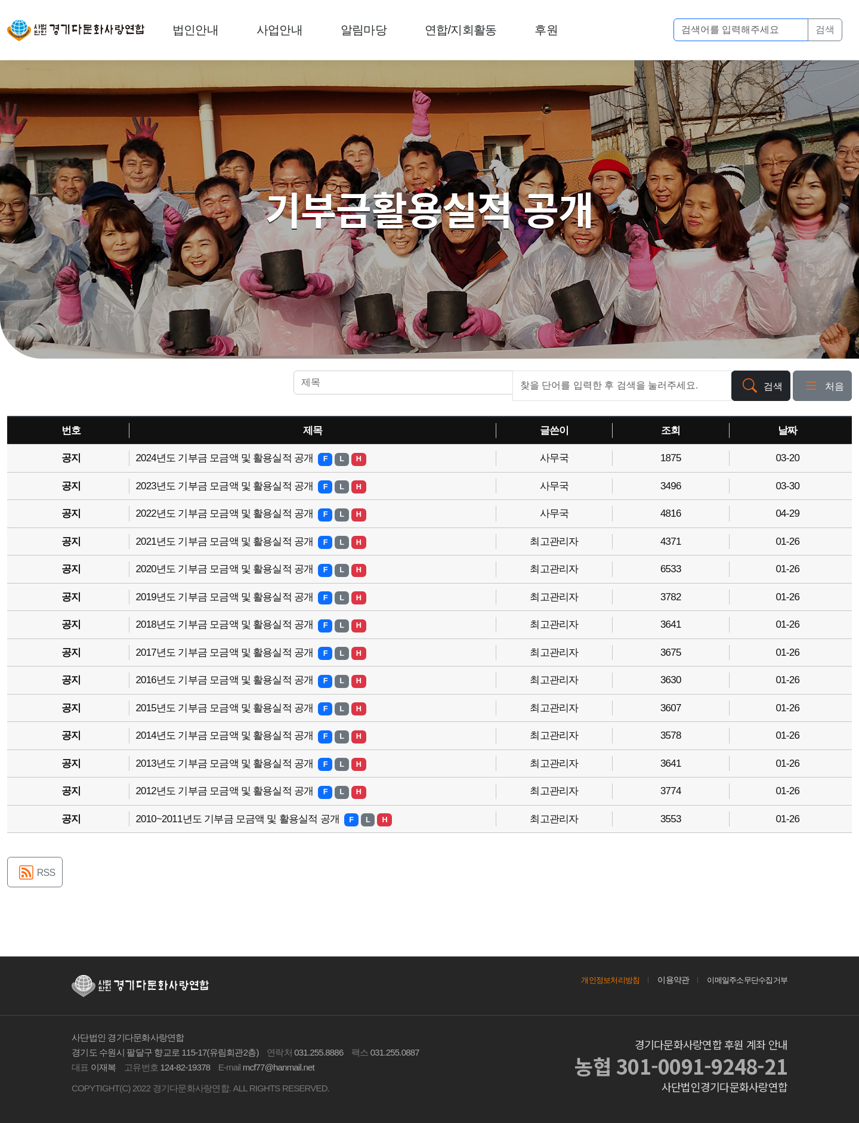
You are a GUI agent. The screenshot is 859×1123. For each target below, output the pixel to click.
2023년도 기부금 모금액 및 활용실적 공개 (225, 486)
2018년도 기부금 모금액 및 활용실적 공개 (225, 624)
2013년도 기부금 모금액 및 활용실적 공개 (225, 763)
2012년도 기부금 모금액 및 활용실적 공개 (225, 791)
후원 (546, 29)
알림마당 (364, 29)
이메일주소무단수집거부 (743, 980)
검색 (825, 29)
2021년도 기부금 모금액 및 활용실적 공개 (225, 541)
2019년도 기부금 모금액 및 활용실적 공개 (225, 597)
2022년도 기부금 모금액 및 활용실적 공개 (225, 513)
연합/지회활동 (461, 29)
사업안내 (280, 29)
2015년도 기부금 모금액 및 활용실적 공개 (225, 708)
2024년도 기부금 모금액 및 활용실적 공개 (225, 458)
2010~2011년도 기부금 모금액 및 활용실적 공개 (238, 819)
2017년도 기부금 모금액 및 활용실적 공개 (225, 652)
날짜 (788, 430)
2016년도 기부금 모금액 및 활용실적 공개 (225, 680)
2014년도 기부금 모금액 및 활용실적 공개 (225, 735)
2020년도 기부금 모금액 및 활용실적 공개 (225, 569)
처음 (822, 387)
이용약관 (666, 980)
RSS (35, 874)
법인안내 (196, 29)
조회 (671, 430)
